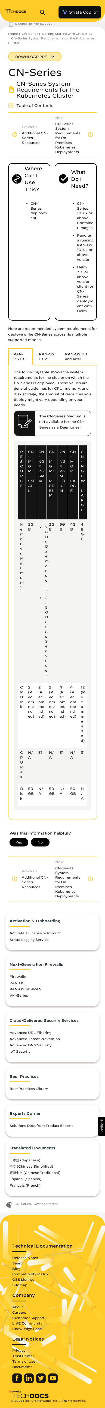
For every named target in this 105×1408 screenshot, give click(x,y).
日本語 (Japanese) (25, 1160)
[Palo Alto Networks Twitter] (41, 1381)
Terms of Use (23, 1361)
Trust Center (23, 1356)
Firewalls (18, 976)
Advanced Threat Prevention (35, 1039)
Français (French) (25, 1185)
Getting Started (45, 1203)
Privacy (19, 1350)
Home (13, 33)
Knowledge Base (27, 1329)
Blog (16, 1268)
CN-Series (30, 33)
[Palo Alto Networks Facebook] (17, 1381)
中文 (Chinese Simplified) (31, 1166)
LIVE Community (27, 1323)
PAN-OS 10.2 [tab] (46, 356)
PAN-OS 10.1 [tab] (20, 356)
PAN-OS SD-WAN (26, 989)
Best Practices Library (29, 1088)
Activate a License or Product (35, 933)
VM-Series (19, 995)
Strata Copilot (79, 12)
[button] (101, 1126)
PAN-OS (17, 983)
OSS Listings (23, 1279)
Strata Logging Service (29, 939)
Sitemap (19, 1285)
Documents (22, 1367)
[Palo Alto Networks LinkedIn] (29, 1381)
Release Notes (25, 1258)
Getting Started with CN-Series (67, 33)
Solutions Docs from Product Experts (41, 1125)
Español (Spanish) (25, 1179)
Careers (19, 1312)
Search (18, 1263)
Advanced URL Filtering (30, 1032)
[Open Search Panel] (44, 12)
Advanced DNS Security (31, 1045)
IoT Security (20, 1051)
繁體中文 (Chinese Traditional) (35, 1172)
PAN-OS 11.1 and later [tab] (76, 356)
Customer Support (28, 1318)
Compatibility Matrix (30, 1274)
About (17, 1307)
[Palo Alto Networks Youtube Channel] (53, 1381)
